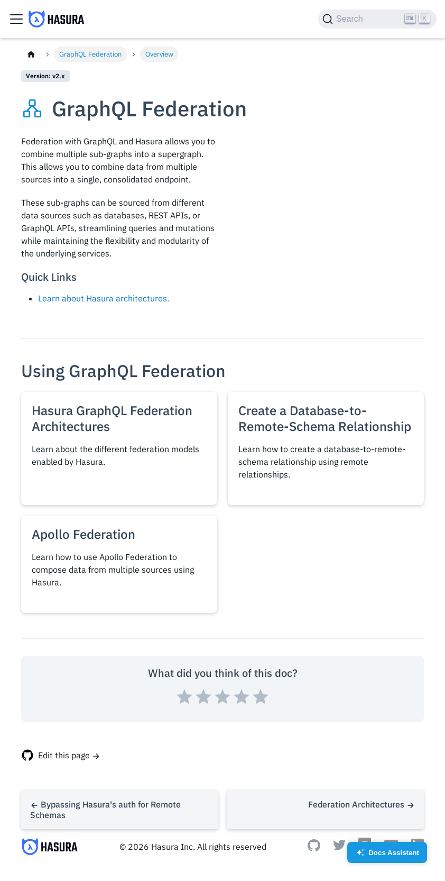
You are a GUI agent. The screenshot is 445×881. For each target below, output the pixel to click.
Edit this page (64, 755)
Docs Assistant (387, 856)
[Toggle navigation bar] (16, 19)
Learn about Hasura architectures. (103, 298)
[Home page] (31, 54)
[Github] (314, 848)
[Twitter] (339, 847)
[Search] (377, 19)
